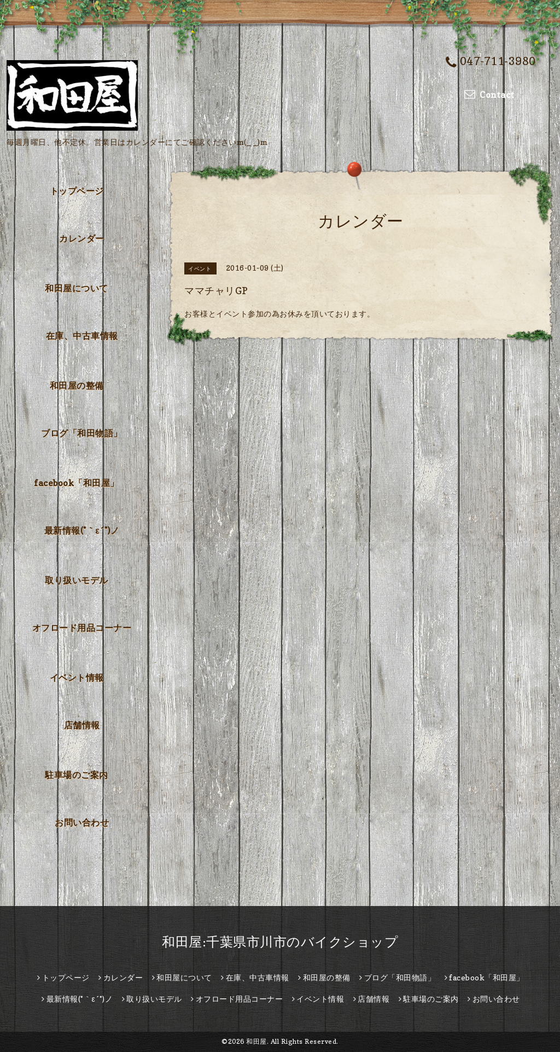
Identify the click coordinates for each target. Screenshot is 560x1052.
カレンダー (81, 238)
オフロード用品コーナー (82, 627)
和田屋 (256, 1041)
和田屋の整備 (77, 385)
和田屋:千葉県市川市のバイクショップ (280, 942)
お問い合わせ (82, 822)
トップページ (77, 190)
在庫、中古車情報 (82, 335)
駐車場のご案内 (76, 774)
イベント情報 (77, 677)
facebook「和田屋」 (76, 482)
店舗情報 (82, 725)
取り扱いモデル (76, 580)
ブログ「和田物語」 (81, 433)
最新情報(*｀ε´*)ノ (82, 530)
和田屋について (76, 288)
